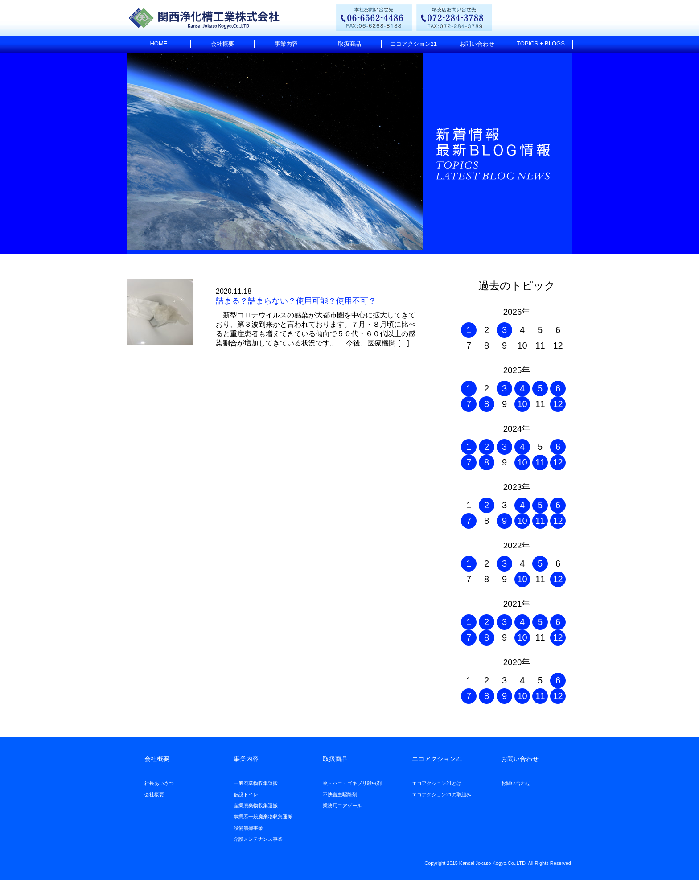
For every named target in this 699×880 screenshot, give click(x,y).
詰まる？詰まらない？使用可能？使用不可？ (296, 300)
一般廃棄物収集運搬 (256, 783)
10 (522, 404)
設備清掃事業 (248, 828)
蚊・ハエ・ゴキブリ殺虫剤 (352, 783)
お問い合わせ (477, 44)
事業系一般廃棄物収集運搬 (263, 816)
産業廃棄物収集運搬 (256, 805)
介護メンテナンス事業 (258, 839)
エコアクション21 (413, 44)
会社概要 (222, 44)
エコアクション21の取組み (441, 794)
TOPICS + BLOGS (541, 43)
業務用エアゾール (342, 805)
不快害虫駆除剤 (340, 794)
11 (540, 462)
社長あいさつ (159, 783)
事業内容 (286, 44)
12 (558, 404)
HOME (158, 43)
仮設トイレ (246, 794)
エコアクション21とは (436, 783)
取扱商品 (349, 44)
